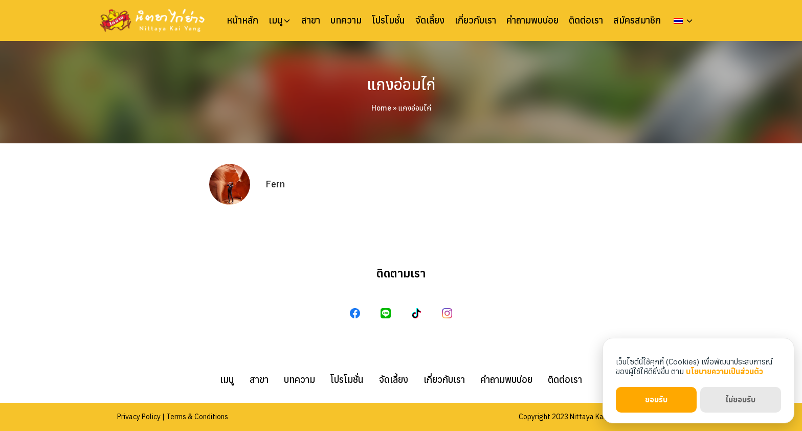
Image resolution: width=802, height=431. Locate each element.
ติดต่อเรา (586, 20)
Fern (275, 184)
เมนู (276, 20)
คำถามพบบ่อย (532, 20)
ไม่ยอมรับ (740, 399)
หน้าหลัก (242, 20)
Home (381, 108)
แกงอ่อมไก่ (401, 84)
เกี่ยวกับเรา (475, 20)
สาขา (310, 20)
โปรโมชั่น (388, 20)
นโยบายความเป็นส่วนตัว (724, 371)
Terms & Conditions (197, 416)
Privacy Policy (139, 416)
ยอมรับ (656, 399)
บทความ (346, 20)
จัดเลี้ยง (429, 20)
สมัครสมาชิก (637, 20)
